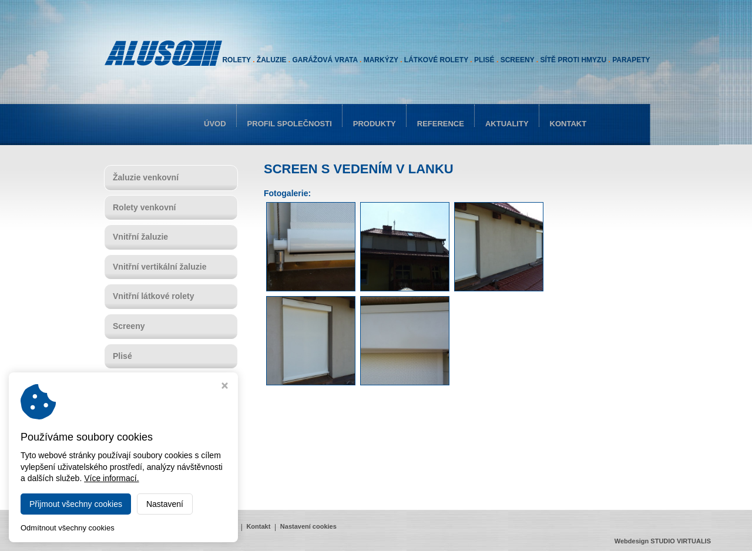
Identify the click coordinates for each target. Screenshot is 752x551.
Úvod (215, 123)
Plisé (122, 356)
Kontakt (568, 123)
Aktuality (507, 123)
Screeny (129, 326)
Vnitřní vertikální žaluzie (160, 266)
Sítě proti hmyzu (145, 474)
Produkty (374, 123)
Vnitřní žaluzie (140, 236)
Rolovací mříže (142, 444)
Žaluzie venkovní (146, 177)
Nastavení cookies (308, 526)
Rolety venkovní (144, 207)
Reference (440, 123)
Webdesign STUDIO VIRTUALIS (663, 541)
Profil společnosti (289, 123)
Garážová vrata (142, 385)
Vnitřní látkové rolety (153, 296)
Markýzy (129, 415)
